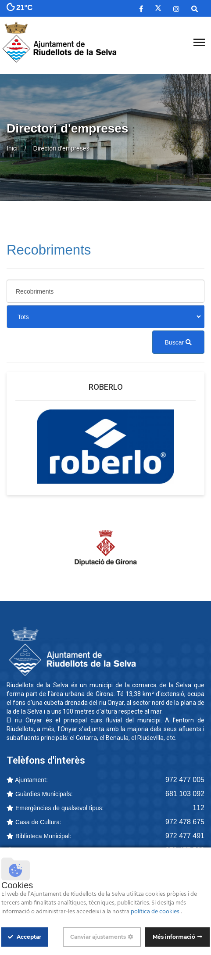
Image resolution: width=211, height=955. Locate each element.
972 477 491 (184, 836)
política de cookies (156, 912)
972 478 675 (184, 822)
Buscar (178, 342)
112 (198, 807)
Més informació (174, 936)
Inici (12, 148)
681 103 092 (184, 793)
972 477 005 (184, 779)
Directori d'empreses (61, 148)
